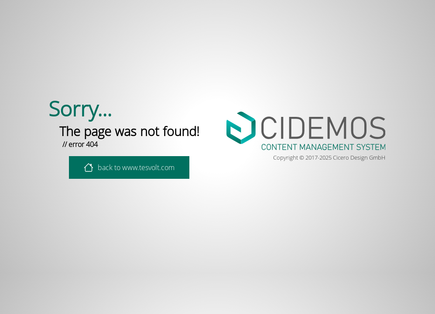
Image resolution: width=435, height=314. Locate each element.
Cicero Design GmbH (359, 157)
